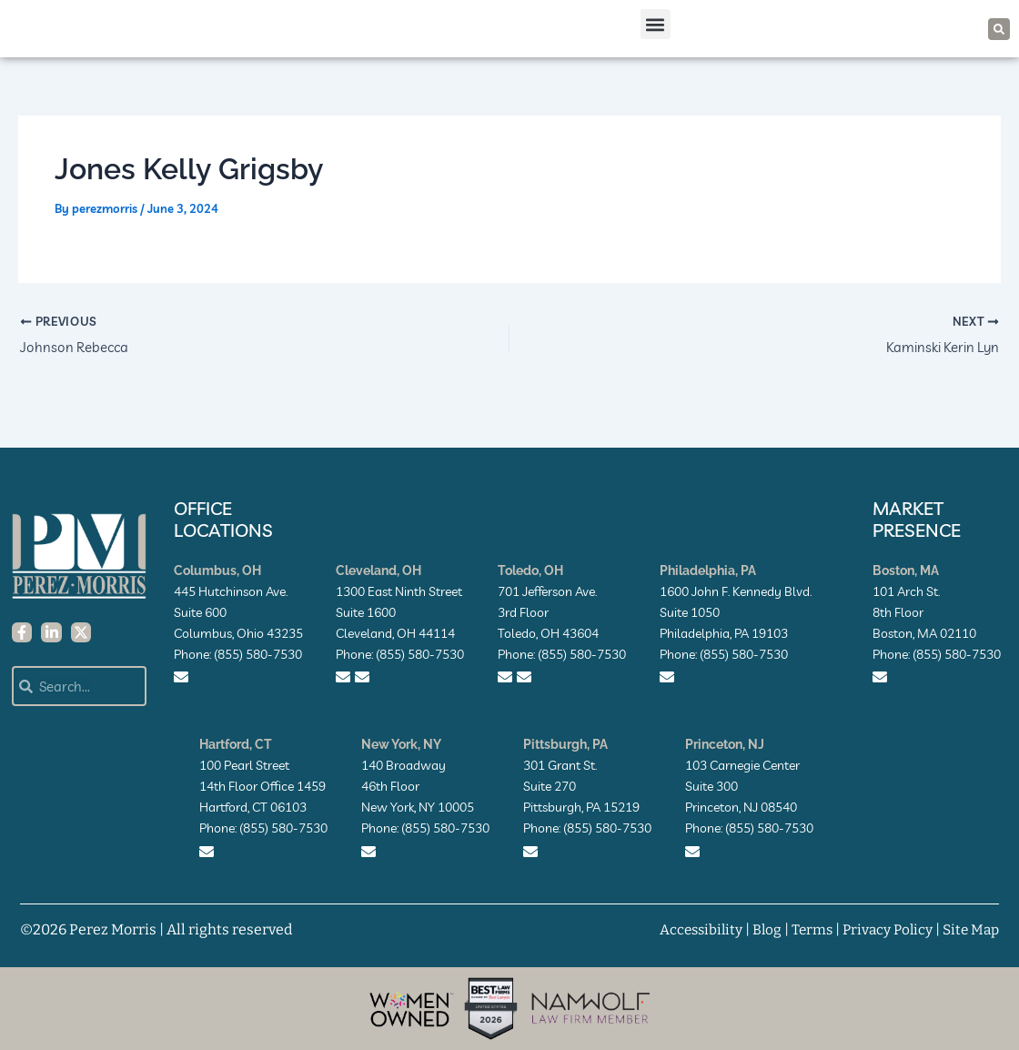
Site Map (969, 929)
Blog (758, 929)
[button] (656, 35)
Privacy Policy (883, 929)
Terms (804, 929)
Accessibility (690, 929)
